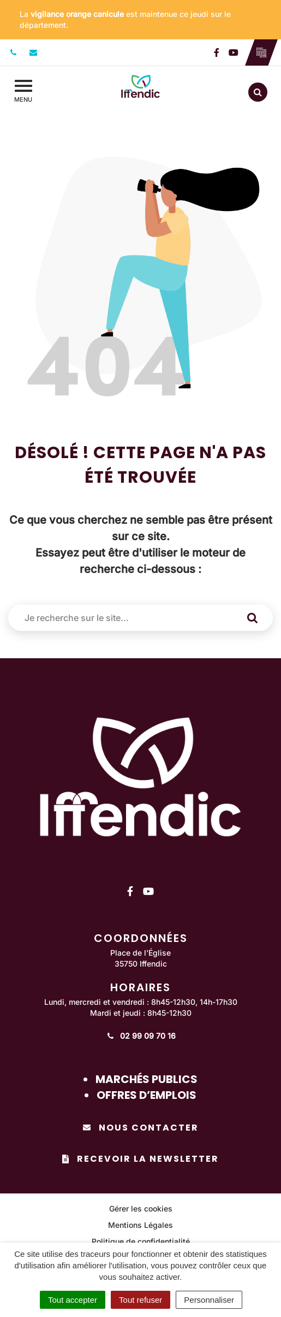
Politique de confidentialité (141, 1241)
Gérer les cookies (140, 1208)
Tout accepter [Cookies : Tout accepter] (72, 1299)
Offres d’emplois (146, 1095)
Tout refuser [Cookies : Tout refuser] (140, 1299)
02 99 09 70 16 (140, 1035)
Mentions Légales (140, 1225)
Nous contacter (141, 1127)
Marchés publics (146, 1079)
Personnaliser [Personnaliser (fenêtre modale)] (209, 1299)
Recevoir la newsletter (140, 1158)
